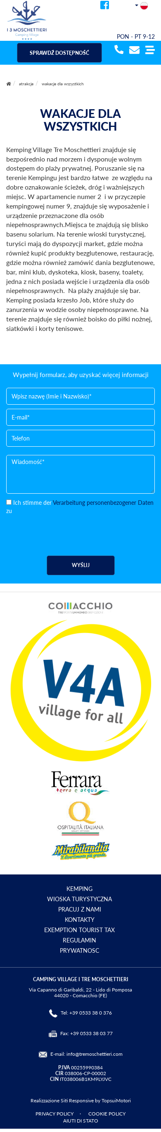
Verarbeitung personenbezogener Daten (103, 502)
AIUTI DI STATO (80, 1121)
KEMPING (79, 888)
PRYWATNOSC (79, 950)
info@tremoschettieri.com (94, 1054)
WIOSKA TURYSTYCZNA (79, 898)
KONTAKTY (80, 919)
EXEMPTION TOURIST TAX (79, 929)
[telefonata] (117, 50)
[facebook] (104, 6)
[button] (150, 50)
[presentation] (69, 531)
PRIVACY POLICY (54, 1114)
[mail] (134, 50)
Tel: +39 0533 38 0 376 (86, 1013)
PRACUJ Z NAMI (79, 909)
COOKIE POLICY (106, 1114)
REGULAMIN (79, 940)
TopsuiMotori (116, 1100)
